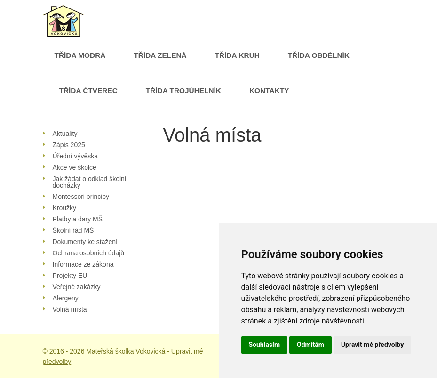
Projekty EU (70, 275)
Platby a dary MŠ (78, 219)
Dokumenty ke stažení (85, 241)
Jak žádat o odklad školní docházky (90, 182)
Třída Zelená (160, 55)
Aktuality (65, 133)
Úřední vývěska (75, 156)
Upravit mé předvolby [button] (372, 344)
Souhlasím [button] (264, 344)
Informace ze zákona (83, 264)
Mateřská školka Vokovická (125, 351)
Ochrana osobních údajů (89, 253)
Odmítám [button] (310, 344)
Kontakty (269, 90)
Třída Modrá (80, 55)
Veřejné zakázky (77, 287)
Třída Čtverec (88, 90)
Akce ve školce (74, 167)
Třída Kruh (237, 55)
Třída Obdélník (319, 55)
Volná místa (70, 309)
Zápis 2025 (69, 145)
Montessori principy (81, 196)
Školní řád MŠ (73, 230)
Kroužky (65, 208)
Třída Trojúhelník (183, 90)
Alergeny (66, 298)
